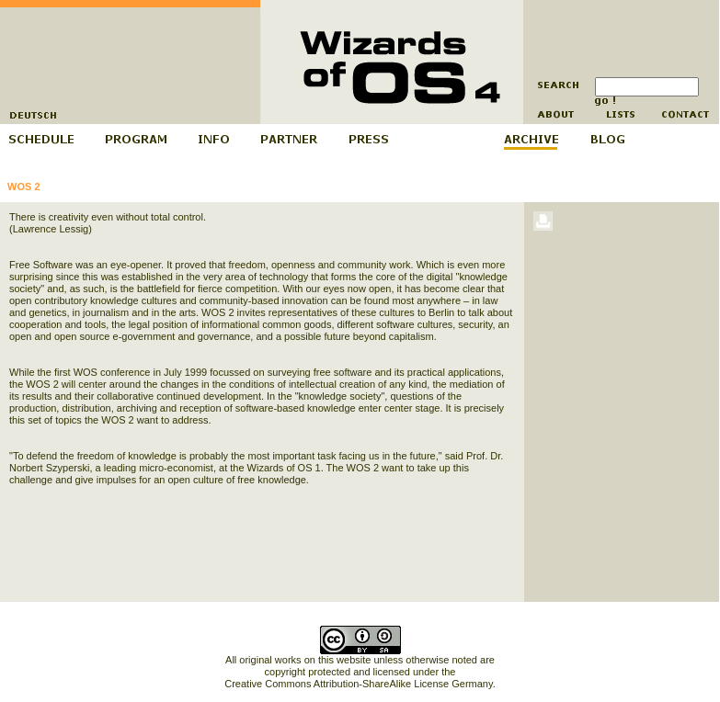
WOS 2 (23, 186)
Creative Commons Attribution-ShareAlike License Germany (358, 683)
